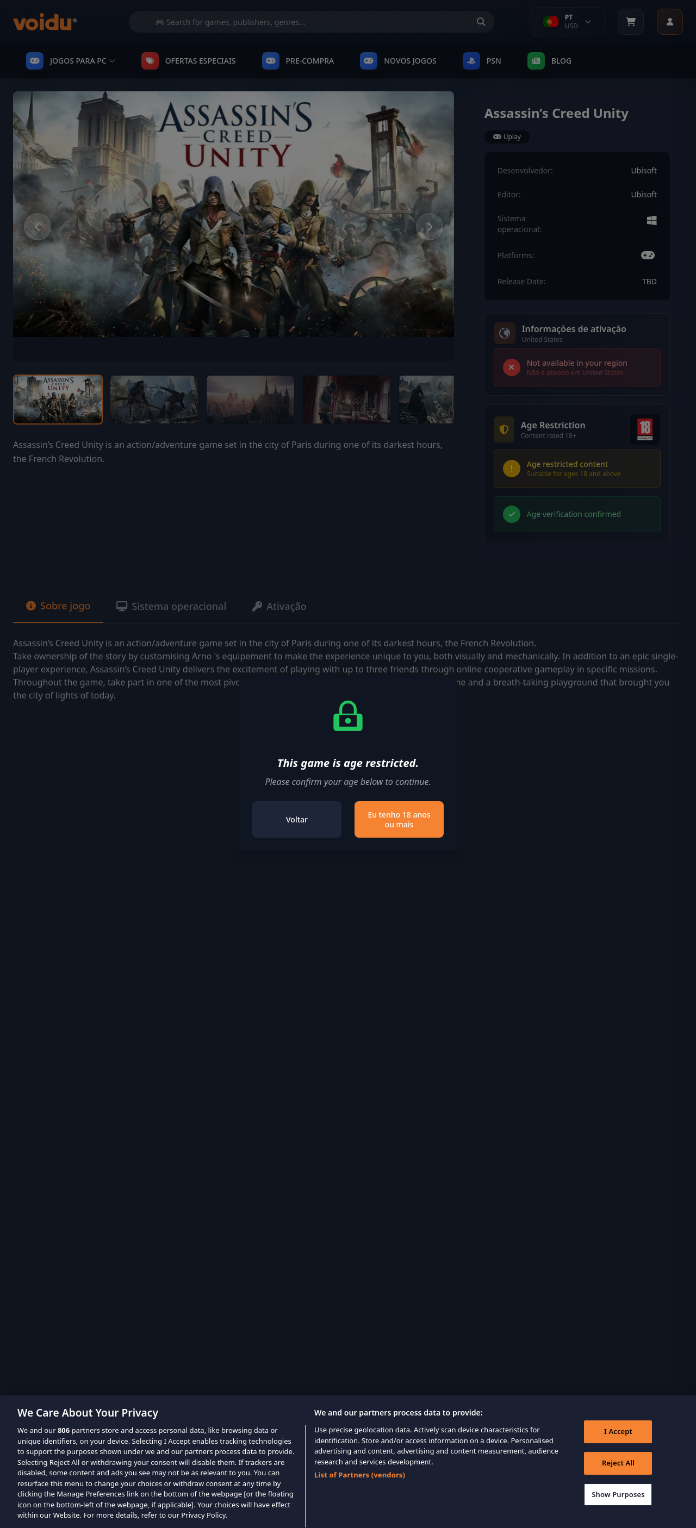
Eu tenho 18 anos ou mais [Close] (399, 819)
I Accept (618, 1444)
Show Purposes (618, 1506)
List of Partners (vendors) (359, 1487)
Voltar (297, 819)
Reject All (618, 1475)
